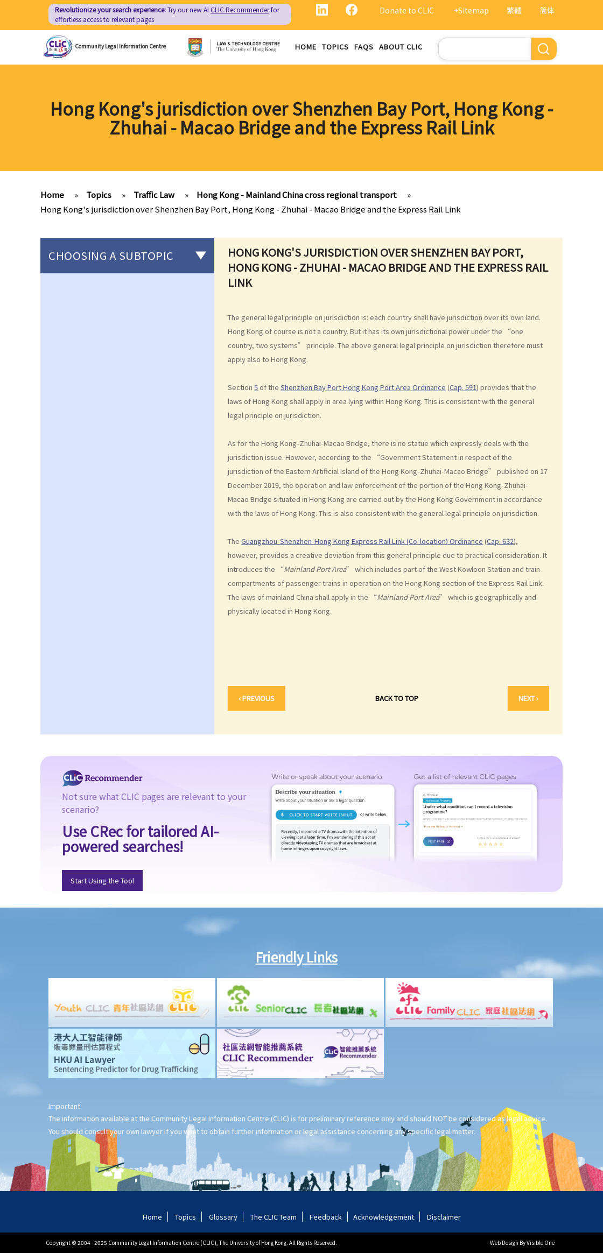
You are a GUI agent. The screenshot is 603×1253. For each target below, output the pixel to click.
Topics (335, 46)
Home (306, 46)
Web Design (504, 1242)
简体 (547, 10)
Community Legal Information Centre (120, 46)
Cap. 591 (463, 387)
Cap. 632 (500, 541)
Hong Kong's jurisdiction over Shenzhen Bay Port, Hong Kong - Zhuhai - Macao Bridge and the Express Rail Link (250, 209)
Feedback (326, 1217)
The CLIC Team (273, 1217)
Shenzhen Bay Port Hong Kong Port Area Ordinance (363, 387)
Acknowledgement (383, 1217)
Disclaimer (444, 1217)
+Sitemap (471, 10)
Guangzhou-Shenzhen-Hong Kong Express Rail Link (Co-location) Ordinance (362, 541)
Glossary (223, 1217)
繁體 (514, 10)
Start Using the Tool (102, 880)
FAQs (364, 46)
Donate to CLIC (407, 10)
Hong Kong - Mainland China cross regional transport (297, 194)
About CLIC (401, 46)
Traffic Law (154, 194)
